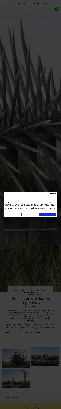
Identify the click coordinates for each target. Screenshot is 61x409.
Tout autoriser (48, 214)
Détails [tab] (30, 196)
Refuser (13, 214)
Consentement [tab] (12, 196)
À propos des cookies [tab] (48, 196)
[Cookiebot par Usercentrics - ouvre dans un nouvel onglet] (51, 193)
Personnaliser (30, 214)
